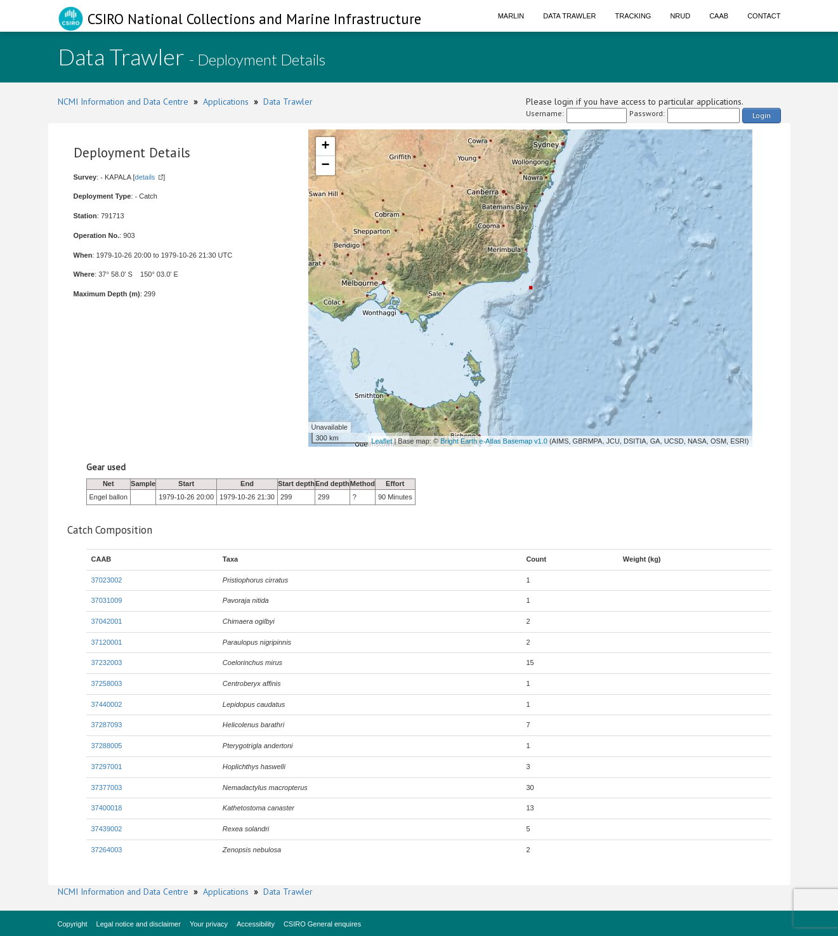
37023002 (106, 580)
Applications (226, 101)
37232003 (106, 662)
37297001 (106, 766)
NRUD (680, 16)
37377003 (106, 787)
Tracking (633, 16)
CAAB (718, 16)
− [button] (325, 165)
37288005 (106, 745)
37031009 (106, 600)
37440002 (106, 704)
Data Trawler (569, 16)
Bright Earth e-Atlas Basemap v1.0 (493, 441)
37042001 (106, 621)
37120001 (106, 642)
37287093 (106, 724)
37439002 (106, 829)
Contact (763, 16)
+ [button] (325, 146)
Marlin (511, 16)
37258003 (106, 683)
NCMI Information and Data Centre (123, 101)
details (145, 177)
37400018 (106, 808)
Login (761, 115)
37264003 (106, 850)
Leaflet (381, 441)
